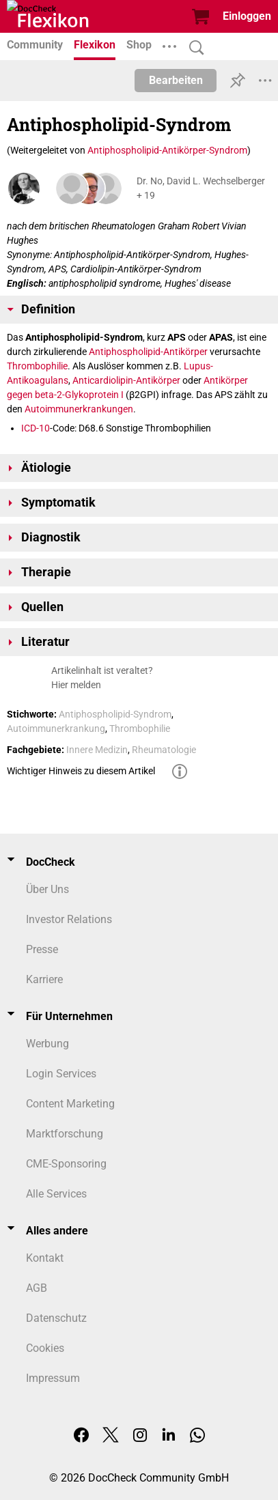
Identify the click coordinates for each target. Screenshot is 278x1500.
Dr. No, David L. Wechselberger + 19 (201, 188)
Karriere (44, 979)
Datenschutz (56, 1318)
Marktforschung (64, 1133)
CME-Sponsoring (66, 1163)
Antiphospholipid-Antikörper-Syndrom (167, 150)
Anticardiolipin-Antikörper (126, 380)
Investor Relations (69, 919)
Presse (42, 949)
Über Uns (47, 889)
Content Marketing (70, 1103)
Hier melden (76, 684)
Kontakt (45, 1257)
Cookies (45, 1348)
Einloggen (247, 16)
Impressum (53, 1378)
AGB (36, 1288)
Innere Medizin (97, 749)
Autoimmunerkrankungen (79, 409)
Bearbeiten (176, 80)
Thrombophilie (37, 365)
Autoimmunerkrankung (56, 728)
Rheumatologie (164, 749)
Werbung (47, 1043)
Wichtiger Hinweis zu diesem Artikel (81, 770)
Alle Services (56, 1193)
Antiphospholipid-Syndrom (115, 714)
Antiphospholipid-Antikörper (148, 351)
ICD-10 (35, 428)
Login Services (61, 1073)
